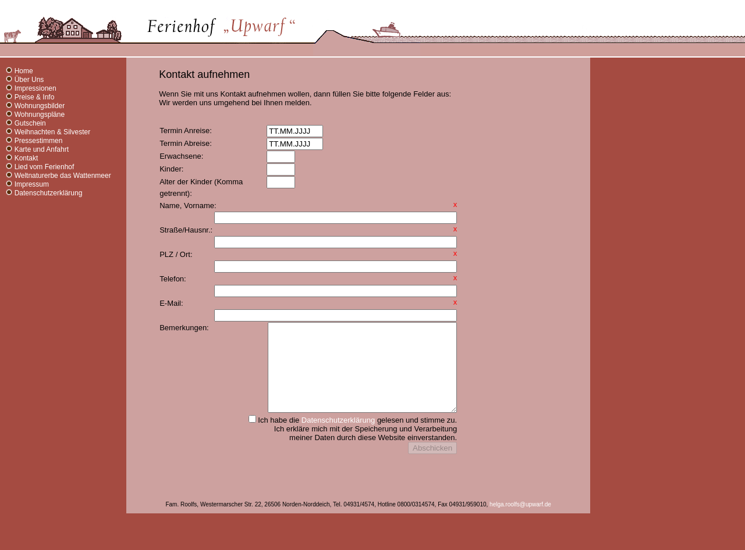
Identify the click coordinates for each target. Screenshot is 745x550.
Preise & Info (35, 97)
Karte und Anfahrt (42, 149)
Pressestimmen (39, 141)
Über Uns (29, 80)
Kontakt (26, 158)
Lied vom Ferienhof (44, 167)
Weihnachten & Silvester (53, 132)
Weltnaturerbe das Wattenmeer (63, 176)
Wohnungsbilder (40, 106)
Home (24, 71)
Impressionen (35, 88)
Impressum (32, 184)
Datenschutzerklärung (49, 193)
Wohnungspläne (40, 114)
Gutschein (30, 123)
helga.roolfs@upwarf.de (520, 533)
